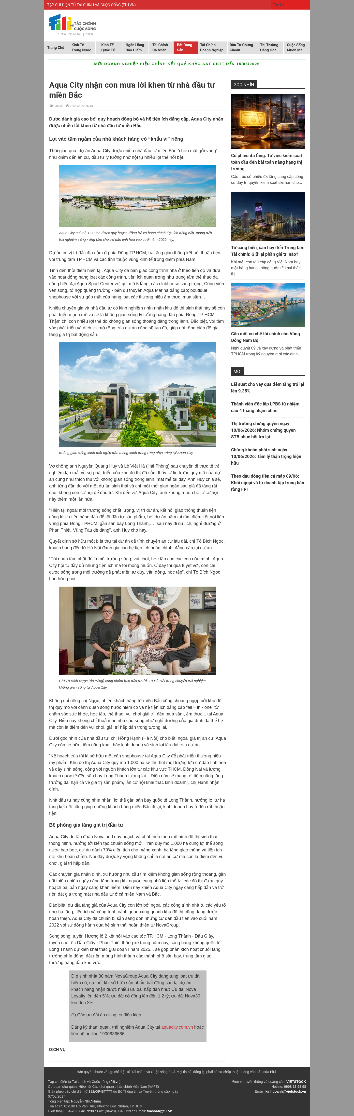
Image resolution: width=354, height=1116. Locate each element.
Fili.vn (114, 1082)
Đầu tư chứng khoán (241, 47)
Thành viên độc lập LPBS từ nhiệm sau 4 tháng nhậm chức (265, 407)
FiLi (172, 1072)
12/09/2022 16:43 (79, 105)
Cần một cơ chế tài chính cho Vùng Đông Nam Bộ (265, 337)
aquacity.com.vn (177, 1027)
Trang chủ (55, 47)
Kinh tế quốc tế (108, 47)
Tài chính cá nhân (160, 47)
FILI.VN (128, 5)
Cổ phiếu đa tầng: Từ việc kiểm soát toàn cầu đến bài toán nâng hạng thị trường (266, 162)
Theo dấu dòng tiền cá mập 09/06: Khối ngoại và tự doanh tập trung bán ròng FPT (267, 482)
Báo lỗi (56, 105)
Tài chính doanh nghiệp (211, 47)
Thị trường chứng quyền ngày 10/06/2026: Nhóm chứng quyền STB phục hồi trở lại (263, 430)
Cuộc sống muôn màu (296, 47)
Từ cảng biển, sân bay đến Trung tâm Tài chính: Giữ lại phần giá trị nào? (268, 251)
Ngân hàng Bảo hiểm (135, 47)
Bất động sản (184, 47)
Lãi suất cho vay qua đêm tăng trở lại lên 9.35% (267, 387)
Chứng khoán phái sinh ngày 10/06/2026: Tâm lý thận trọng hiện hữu (266, 456)
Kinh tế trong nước (81, 47)
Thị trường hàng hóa (269, 47)
